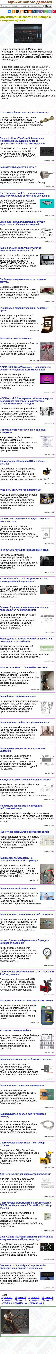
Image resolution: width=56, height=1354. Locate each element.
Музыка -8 (47, 1300)
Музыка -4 (47, 1297)
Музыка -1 (6, 1297)
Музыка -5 (6, 1300)
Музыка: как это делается (32, 2)
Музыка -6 (20, 1300)
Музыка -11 (36, 1303)
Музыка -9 (6, 1303)
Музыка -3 (33, 1297)
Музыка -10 (21, 1303)
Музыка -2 (20, 1297)
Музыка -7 (33, 1300)
